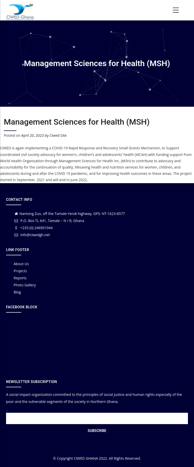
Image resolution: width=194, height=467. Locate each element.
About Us (21, 263)
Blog (17, 292)
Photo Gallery (25, 285)
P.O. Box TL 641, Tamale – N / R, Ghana (49, 220)
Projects (20, 270)
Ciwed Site (58, 135)
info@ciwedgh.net (32, 234)
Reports (20, 278)
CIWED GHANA (86, 458)
